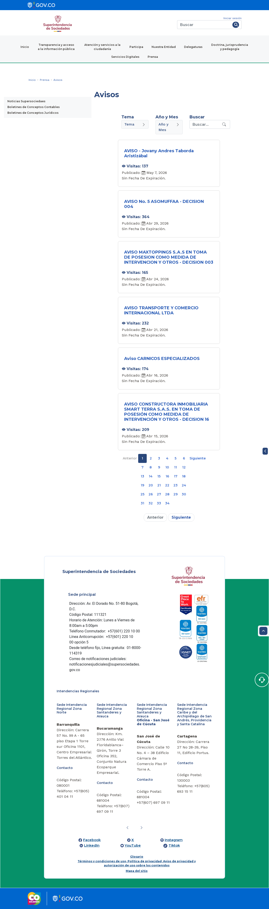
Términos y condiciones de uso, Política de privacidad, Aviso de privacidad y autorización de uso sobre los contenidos (137, 863)
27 (159, 494)
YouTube (133, 845)
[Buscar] (204, 24)
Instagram (174, 840)
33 (159, 503)
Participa (136, 47)
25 (142, 494)
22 (167, 485)
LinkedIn (91, 845)
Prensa (153, 56)
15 (159, 476)
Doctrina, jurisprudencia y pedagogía (229, 47)
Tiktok (174, 845)
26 (151, 494)
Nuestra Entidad (164, 47)
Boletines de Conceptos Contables (33, 107)
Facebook (92, 840)
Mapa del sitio (137, 871)
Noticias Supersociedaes (26, 101)
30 (184, 494)
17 (175, 476)
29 (175, 494)
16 (167, 476)
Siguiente (198, 458)
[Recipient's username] (205, 124)
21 (159, 485)
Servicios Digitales (125, 56)
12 (184, 467)
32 (151, 503)
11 (175, 467)
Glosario (136, 856)
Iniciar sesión (232, 18)
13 (142, 476)
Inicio (24, 47)
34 (167, 503)
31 (142, 503)
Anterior (130, 458)
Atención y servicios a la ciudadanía (102, 47)
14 (150, 476)
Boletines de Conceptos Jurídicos (32, 112)
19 (142, 485)
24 (184, 485)
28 (167, 494)
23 (175, 485)
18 (184, 476)
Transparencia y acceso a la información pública (56, 47)
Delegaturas (193, 47)
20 (151, 485)
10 (167, 467)
